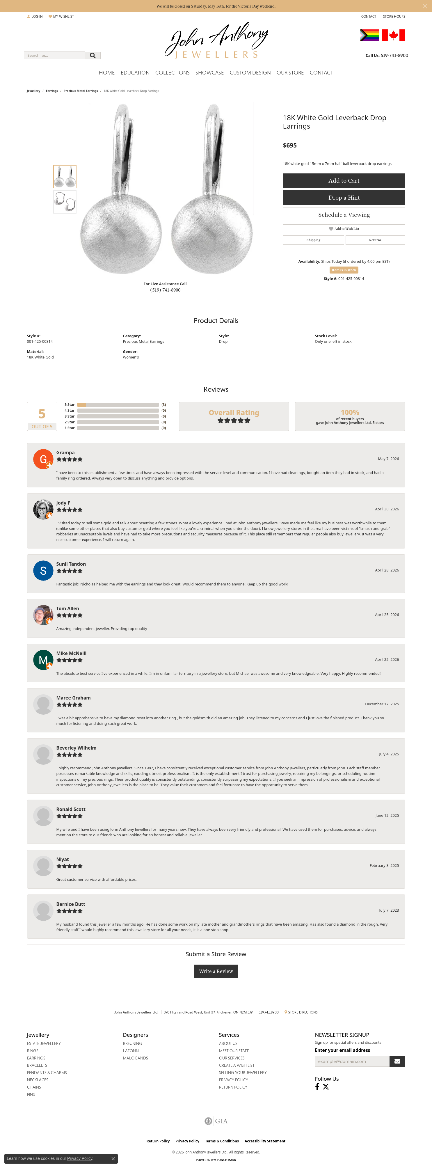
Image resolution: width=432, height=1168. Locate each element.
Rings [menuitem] (32, 1050)
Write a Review (216, 971)
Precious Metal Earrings (81, 91)
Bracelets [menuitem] (37, 1065)
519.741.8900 (269, 1012)
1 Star (69, 427)
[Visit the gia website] (216, 1121)
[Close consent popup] (113, 1158)
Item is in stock (344, 270)
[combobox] (54, 55)
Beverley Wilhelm (76, 748)
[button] (35, 16)
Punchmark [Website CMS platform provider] (226, 1160)
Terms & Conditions (222, 1141)
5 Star (69, 404)
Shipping (313, 240)
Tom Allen (67, 608)
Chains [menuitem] (34, 1087)
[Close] (425, 6)
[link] (368, 16)
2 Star (69, 422)
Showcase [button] (209, 73)
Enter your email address (342, 1050)
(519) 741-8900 (165, 290)
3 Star (69, 416)
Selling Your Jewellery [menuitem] (243, 1072)
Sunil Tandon (71, 564)
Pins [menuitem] (31, 1094)
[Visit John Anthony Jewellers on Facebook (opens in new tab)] (317, 1086)
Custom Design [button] (250, 73)
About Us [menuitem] (228, 1043)
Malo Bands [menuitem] (135, 1058)
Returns (375, 240)
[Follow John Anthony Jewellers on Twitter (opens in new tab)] (325, 1086)
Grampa (65, 452)
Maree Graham (73, 698)
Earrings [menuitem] (36, 1058)
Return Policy (158, 1141)
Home (107, 73)
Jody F (63, 503)
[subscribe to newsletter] (397, 1061)
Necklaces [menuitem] (37, 1080)
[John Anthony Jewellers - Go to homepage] (216, 44)
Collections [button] (172, 73)
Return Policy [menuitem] (233, 1087)
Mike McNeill (71, 653)
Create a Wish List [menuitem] (237, 1065)
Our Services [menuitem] (232, 1058)
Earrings (52, 91)
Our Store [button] (290, 73)
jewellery (33, 91)
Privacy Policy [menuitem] (233, 1080)
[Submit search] (93, 55)
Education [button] (135, 73)
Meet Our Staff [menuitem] (234, 1050)
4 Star (69, 410)
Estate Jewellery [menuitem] (44, 1043)
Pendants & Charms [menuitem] (47, 1072)
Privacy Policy (187, 1141)
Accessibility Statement (265, 1141)
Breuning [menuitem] (132, 1043)
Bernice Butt (70, 904)
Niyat (62, 859)
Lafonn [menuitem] (131, 1050)
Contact (321, 73)
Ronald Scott (71, 809)
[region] (166, 189)
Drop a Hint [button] (344, 197)
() (163, 404)
